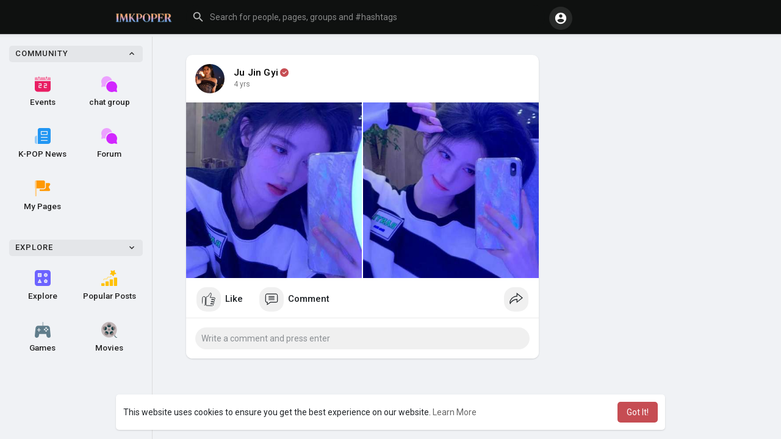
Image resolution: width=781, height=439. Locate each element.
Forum (109, 143)
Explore (42, 285)
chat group (109, 91)
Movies (109, 337)
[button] (365, 17)
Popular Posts (109, 285)
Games (42, 337)
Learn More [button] (455, 412)
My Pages (42, 195)
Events (43, 91)
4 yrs (242, 84)
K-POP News (42, 143)
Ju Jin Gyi (256, 72)
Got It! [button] (638, 412)
